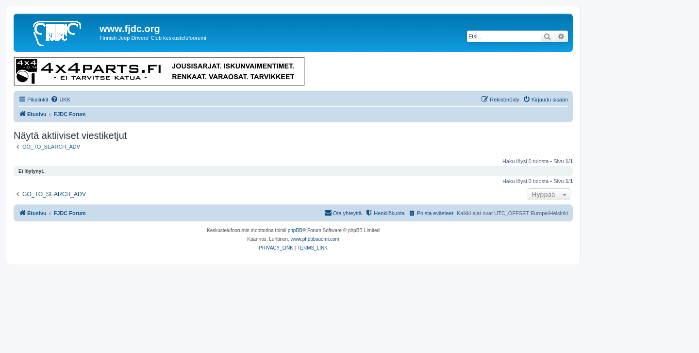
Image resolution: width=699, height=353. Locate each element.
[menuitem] (60, 99)
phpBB (295, 230)
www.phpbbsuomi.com (315, 239)
